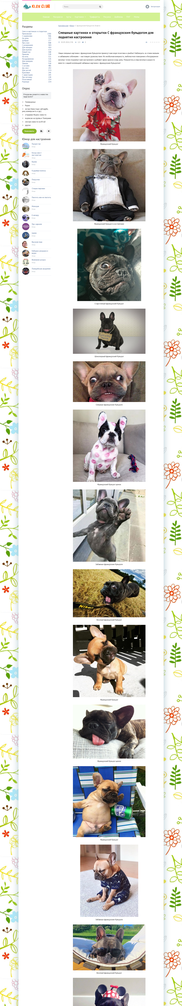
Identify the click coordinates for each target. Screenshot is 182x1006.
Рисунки (107, 17)
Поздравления (28, 59)
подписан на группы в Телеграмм (38, 118)
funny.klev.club (63, 26)
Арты (68, 17)
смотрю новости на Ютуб (35, 122)
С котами (25, 66)
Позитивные (27, 79)
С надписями (27, 36)
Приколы (25, 54)
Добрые (25, 40)
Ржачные (25, 82)
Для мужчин (27, 50)
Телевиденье (30, 102)
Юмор (72, 26)
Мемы (136, 17)
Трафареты (94, 17)
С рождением (27, 45)
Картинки (79, 17)
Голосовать (29, 131)
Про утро (25, 43)
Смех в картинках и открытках (34, 31)
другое (28, 125)
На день (25, 38)
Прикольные (27, 34)
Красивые (26, 72)
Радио (27, 105)
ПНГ (128, 17)
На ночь (25, 56)
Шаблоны (118, 17)
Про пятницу (27, 77)
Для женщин (27, 47)
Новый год (26, 52)
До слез (25, 68)
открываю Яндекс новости (35, 115)
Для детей (26, 70)
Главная (46, 17)
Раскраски (58, 17)
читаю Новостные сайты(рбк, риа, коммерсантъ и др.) (35, 110)
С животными (27, 75)
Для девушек (27, 61)
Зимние (25, 63)
